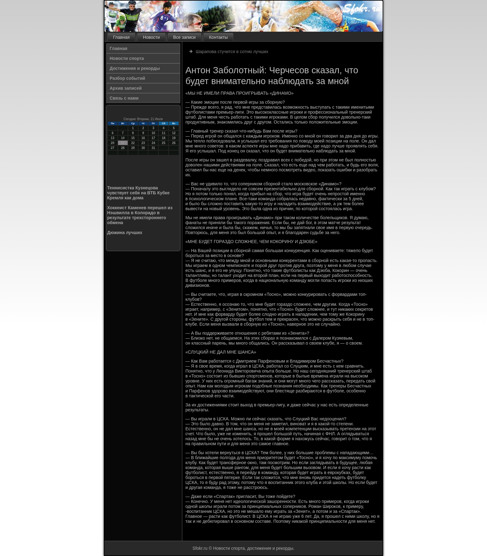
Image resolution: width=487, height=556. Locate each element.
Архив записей (126, 88)
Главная (121, 37)
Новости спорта (127, 58)
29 (133, 148)
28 (123, 148)
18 (163, 138)
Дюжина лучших (124, 232)
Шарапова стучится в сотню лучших (232, 51)
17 (153, 138)
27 (112, 148)
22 (133, 143)
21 (123, 143)
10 (153, 133)
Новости (151, 37)
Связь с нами (124, 98)
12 (173, 133)
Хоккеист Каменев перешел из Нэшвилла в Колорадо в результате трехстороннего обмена (139, 215)
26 (173, 143)
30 (143, 148)
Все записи (184, 37)
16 (143, 138)
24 (153, 143)
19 (173, 138)
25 (163, 143)
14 (123, 138)
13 (112, 138)
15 (133, 138)
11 (163, 133)
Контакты (218, 37)
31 (153, 148)
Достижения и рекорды (135, 68)
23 (143, 143)
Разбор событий (127, 78)
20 (112, 143)
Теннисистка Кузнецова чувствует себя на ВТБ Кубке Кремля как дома (138, 192)
